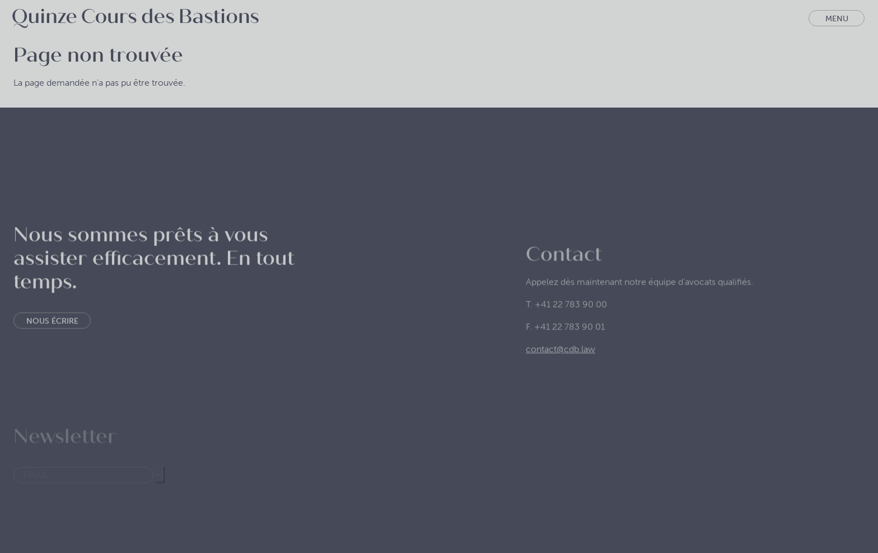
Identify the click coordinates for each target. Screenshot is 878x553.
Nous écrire (52, 335)
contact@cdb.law (560, 368)
